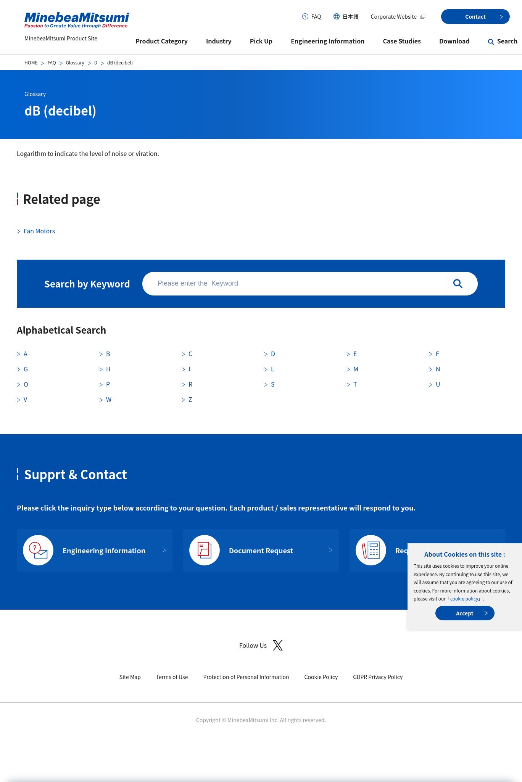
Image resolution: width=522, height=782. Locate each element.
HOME (30, 62)
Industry (219, 40)
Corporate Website (398, 16)
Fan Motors (39, 230)
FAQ (316, 16)
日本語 (351, 16)
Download (454, 40)
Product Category (161, 40)
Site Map (130, 677)
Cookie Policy (321, 677)
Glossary (75, 62)
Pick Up (261, 40)
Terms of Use (172, 677)
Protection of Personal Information (246, 677)
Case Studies (402, 40)
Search (507, 40)
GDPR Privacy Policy (378, 677)
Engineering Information (327, 40)
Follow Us (261, 645)
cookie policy (464, 598)
